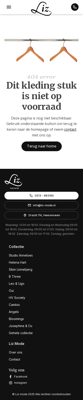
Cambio (14, 305)
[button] (75, 7)
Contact (14, 359)
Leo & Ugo (16, 283)
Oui (11, 290)
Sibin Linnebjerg (20, 269)
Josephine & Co (20, 326)
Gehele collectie (21, 333)
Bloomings (16, 319)
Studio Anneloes (21, 255)
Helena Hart (17, 262)
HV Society (17, 298)
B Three (15, 276)
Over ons (15, 352)
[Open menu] (8, 7)
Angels (14, 312)
